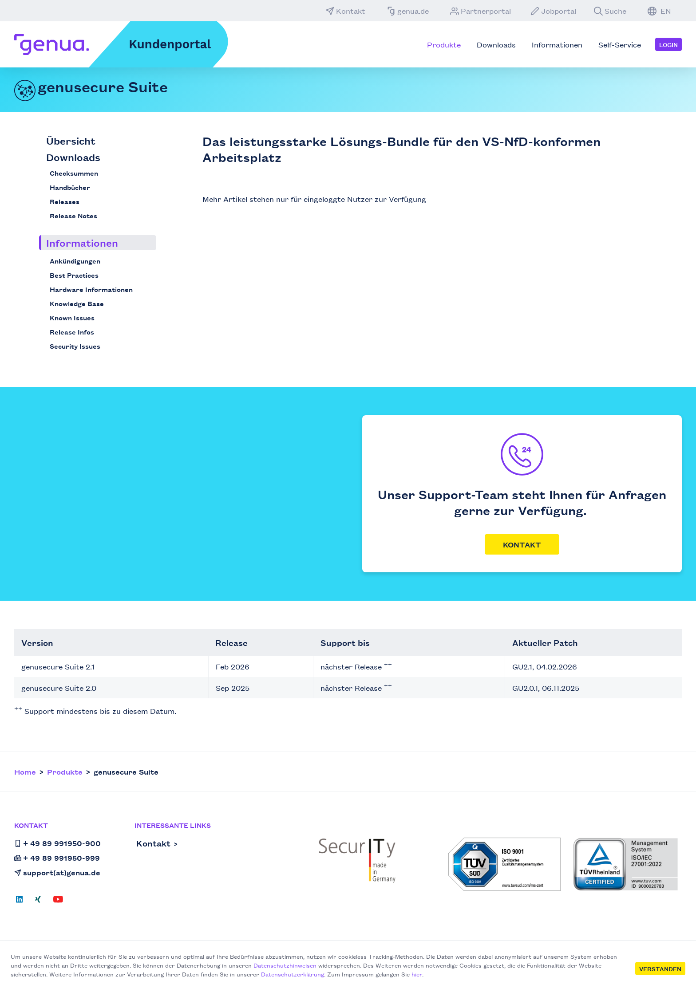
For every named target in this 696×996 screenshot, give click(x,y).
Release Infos (72, 331)
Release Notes (73, 215)
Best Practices (74, 275)
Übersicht (70, 140)
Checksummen (74, 172)
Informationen (82, 242)
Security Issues (75, 345)
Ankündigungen (75, 260)
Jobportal (553, 11)
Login (668, 44)
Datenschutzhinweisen (284, 965)
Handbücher (70, 187)
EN (659, 11)
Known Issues (72, 317)
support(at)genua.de (57, 872)
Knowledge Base (77, 303)
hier (416, 973)
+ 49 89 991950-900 (57, 843)
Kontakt (345, 11)
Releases (64, 201)
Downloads (73, 156)
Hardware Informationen (91, 289)
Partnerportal (480, 11)
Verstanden (660, 968)
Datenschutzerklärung (292, 973)
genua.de (408, 11)
